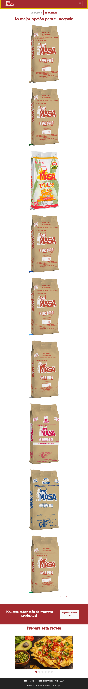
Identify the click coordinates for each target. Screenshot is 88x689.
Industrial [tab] (51, 13)
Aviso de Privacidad (43, 686)
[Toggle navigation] (80, 3)
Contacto (30, 686)
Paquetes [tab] (36, 13)
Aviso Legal (56, 686)
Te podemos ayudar (69, 614)
